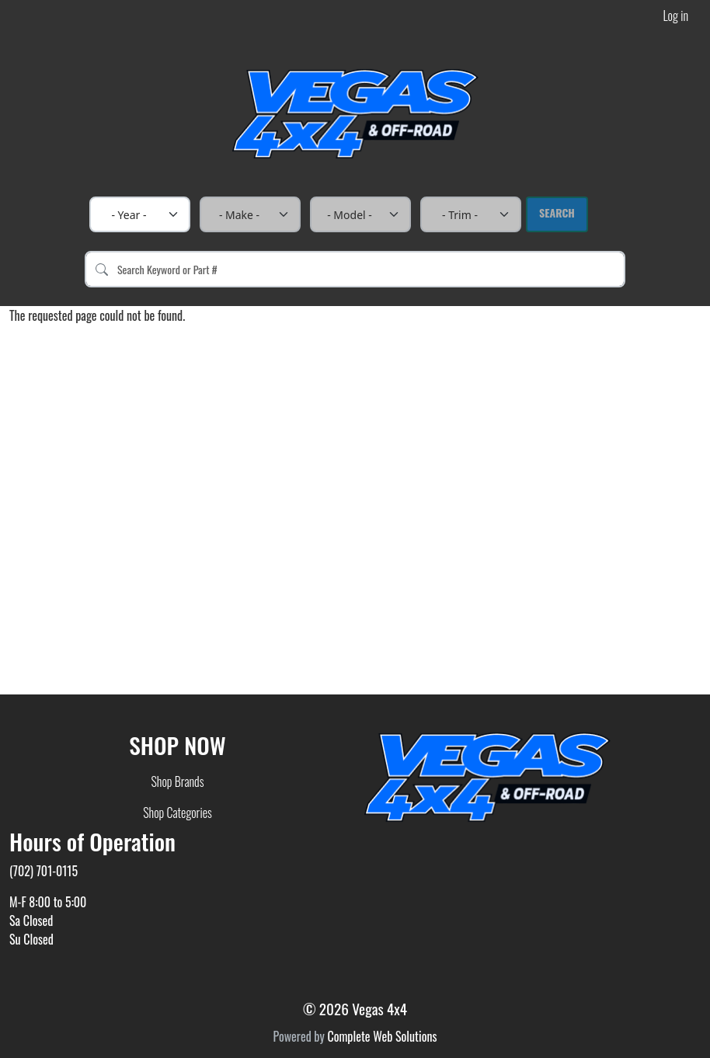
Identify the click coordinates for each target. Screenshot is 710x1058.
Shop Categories (177, 812)
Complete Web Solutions (382, 1036)
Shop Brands (177, 781)
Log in (675, 15)
